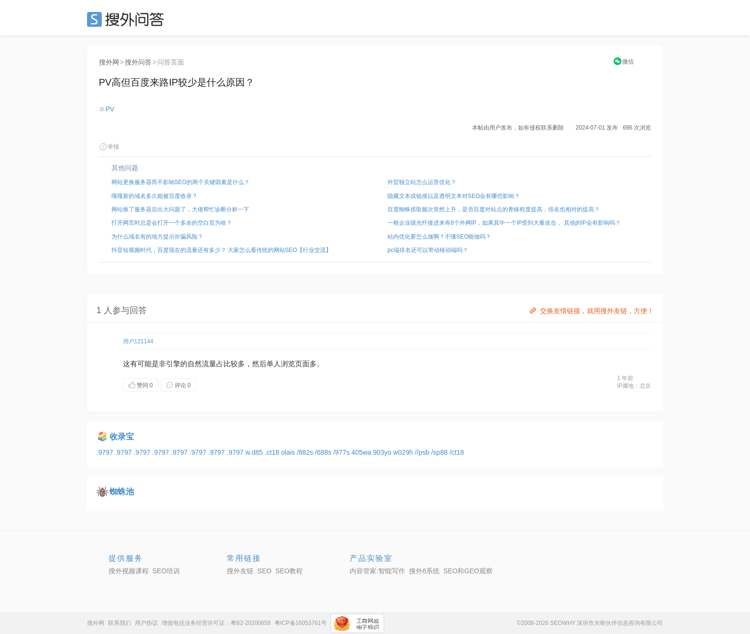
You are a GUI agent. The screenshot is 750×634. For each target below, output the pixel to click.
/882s (306, 452)
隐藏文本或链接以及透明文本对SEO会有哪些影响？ (453, 196)
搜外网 (109, 62)
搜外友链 (240, 571)
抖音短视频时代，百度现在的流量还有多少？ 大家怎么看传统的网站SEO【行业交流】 (221, 250)
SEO (127, 19)
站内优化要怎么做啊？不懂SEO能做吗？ (439, 236)
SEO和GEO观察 (468, 571)
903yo (383, 452)
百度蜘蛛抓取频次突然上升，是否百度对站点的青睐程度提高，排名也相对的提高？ (493, 209)
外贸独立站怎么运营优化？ (421, 182)
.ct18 (273, 452)
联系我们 (119, 623)
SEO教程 (289, 571)
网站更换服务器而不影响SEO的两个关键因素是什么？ (180, 182)
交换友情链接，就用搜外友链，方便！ (591, 311)
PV (110, 109)
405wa (362, 452)
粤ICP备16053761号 (301, 623)
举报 (109, 146)
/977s (342, 452)
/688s (324, 452)
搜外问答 (138, 62)
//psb (423, 452)
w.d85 (255, 452)
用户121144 (138, 341)
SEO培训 (166, 571)
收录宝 (122, 436)
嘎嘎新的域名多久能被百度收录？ (154, 196)
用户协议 (146, 623)
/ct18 (457, 452)
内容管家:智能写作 (377, 571)
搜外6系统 (424, 571)
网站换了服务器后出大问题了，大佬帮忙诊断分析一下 (180, 209)
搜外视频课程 (129, 571)
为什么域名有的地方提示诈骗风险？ (157, 236)
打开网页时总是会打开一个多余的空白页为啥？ (171, 222)
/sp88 (440, 452)
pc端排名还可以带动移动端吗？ (427, 250)
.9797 (106, 452)
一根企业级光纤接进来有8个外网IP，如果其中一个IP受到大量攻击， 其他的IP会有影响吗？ (504, 222)
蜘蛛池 (122, 491)
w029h (404, 452)
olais (289, 452)
